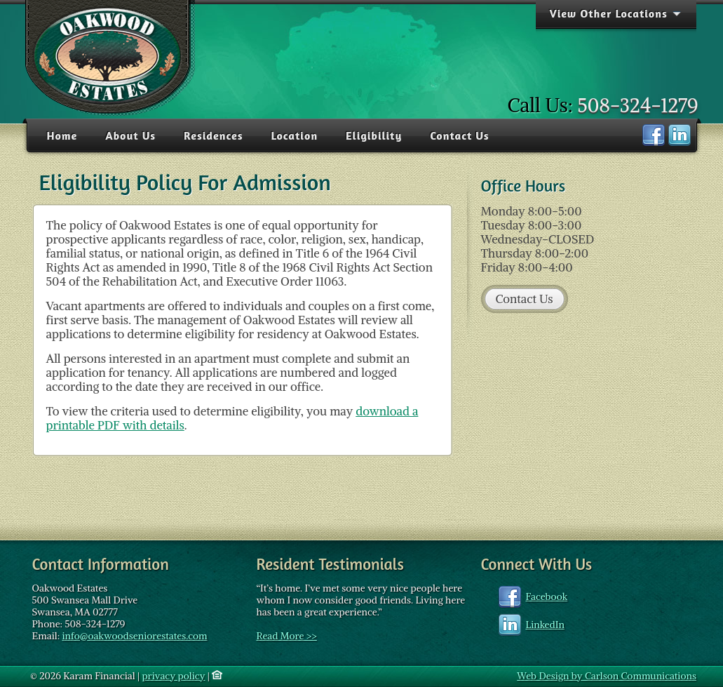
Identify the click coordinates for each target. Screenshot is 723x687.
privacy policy (173, 675)
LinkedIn (545, 624)
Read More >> (287, 635)
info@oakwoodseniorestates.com (134, 635)
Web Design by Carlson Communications (606, 675)
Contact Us (459, 135)
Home (62, 135)
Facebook (547, 596)
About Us (130, 135)
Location (294, 135)
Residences (213, 135)
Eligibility (374, 135)
